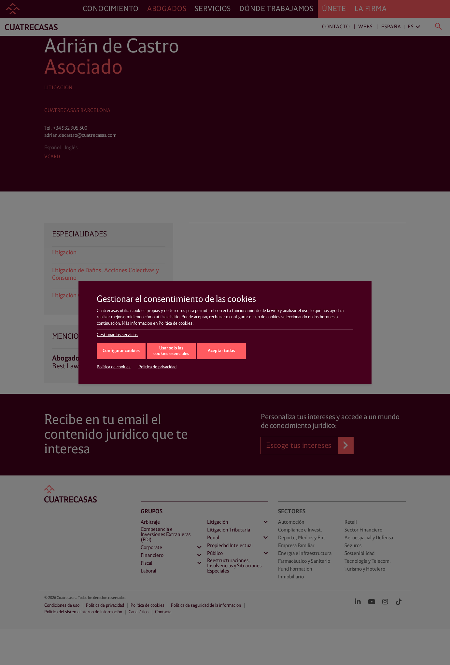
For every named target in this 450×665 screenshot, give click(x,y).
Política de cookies (175, 323)
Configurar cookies (121, 351)
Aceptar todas (221, 351)
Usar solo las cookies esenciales (171, 351)
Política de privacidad (157, 367)
